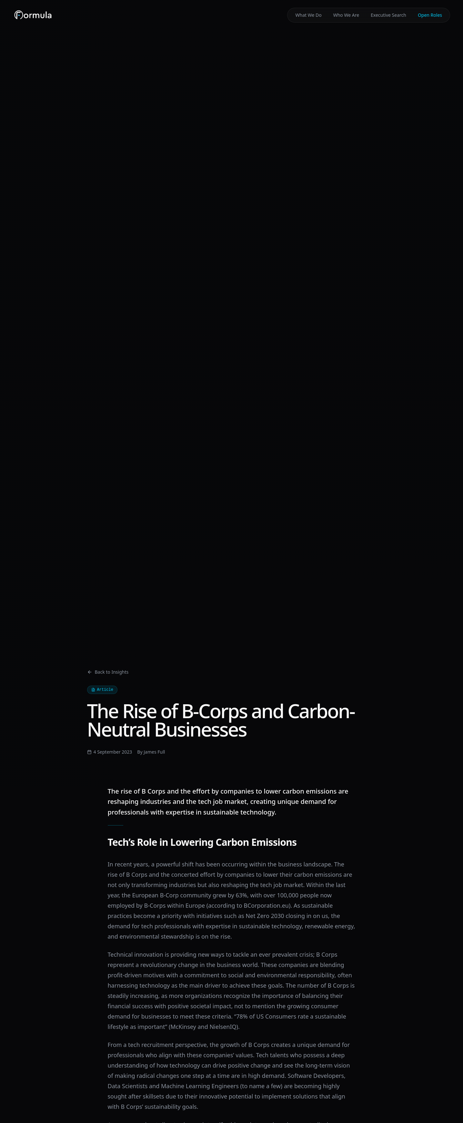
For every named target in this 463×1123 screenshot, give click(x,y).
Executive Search (388, 15)
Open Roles (430, 15)
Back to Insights (108, 672)
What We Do (308, 15)
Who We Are (346, 15)
